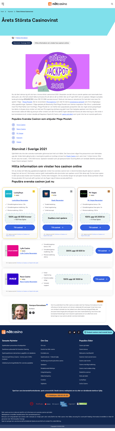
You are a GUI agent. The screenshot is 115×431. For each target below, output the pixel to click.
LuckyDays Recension (20, 200)
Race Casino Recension (28, 282)
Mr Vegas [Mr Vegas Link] (93, 193)
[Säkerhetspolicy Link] (46, 376)
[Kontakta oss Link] (45, 353)
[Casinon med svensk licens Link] (87, 357)
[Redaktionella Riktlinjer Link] (48, 368)
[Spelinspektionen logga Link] (63, 404)
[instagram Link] (70, 332)
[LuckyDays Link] (8, 193)
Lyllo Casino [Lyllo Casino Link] (25, 248)
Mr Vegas (20, 133)
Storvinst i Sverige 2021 (21, 43)
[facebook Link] (79, 332)
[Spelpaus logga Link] (47, 404)
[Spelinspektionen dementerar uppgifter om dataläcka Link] (18, 353)
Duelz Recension (57, 200)
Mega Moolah (27, 102)
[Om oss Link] (43, 345)
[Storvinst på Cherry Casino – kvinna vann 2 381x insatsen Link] (19, 358)
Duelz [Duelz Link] (53, 193)
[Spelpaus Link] (44, 364)
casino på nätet (67, 114)
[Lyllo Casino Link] (12, 250)
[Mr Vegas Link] (83, 193)
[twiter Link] (74, 332)
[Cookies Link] (43, 380)
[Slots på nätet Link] (83, 376)
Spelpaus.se (26, 234)
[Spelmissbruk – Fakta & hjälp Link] (50, 357)
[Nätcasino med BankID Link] (86, 353)
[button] (4, 4)
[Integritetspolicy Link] (46, 372)
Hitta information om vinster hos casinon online (52, 43)
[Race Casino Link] (12, 279)
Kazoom (19, 138)
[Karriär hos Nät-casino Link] (48, 349)
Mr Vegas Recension (95, 200)
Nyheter (10, 11)
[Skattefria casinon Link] (85, 372)
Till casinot (20, 227)
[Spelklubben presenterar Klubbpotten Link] (14, 345)
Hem (2, 11)
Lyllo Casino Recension (28, 253)
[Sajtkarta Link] (43, 384)
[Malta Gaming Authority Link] (71, 404)
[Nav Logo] (57, 4)
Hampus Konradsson (22, 38)
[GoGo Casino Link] (83, 384)
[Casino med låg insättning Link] (87, 364)
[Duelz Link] (46, 193)
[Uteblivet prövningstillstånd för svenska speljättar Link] (17, 363)
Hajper (19, 142)
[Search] (110, 4)
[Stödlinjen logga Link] (39, 404)
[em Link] (33, 313)
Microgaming (51, 102)
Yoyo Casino (21, 125)
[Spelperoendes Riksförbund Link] (55, 404)
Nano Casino (21, 129)
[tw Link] (30, 313)
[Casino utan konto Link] (85, 361)
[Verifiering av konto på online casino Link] (52, 361)
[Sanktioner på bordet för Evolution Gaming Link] (15, 349)
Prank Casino (71, 156)
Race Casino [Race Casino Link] (25, 277)
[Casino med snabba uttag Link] (87, 368)
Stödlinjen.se (20, 234)
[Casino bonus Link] (83, 349)
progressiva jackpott (77, 102)
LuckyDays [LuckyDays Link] (18, 193)
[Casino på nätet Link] (84, 345)
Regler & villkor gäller (10, 235)
